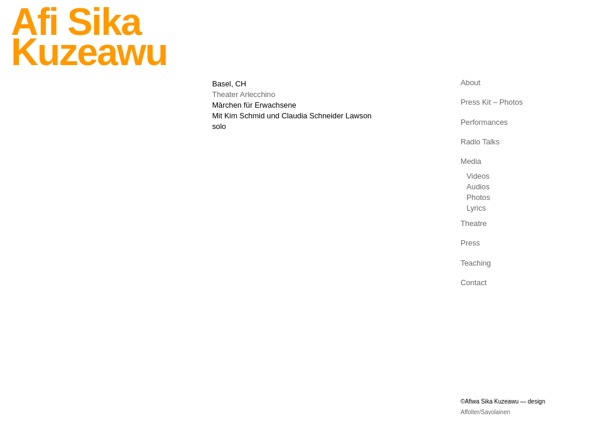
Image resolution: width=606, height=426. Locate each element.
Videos (477, 176)
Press (470, 242)
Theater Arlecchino (243, 94)
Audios (477, 186)
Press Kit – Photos (491, 102)
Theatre (473, 223)
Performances (484, 122)
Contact (473, 282)
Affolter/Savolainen (485, 412)
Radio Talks (479, 141)
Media (470, 161)
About (470, 82)
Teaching (475, 263)
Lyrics (476, 208)
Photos (478, 197)
